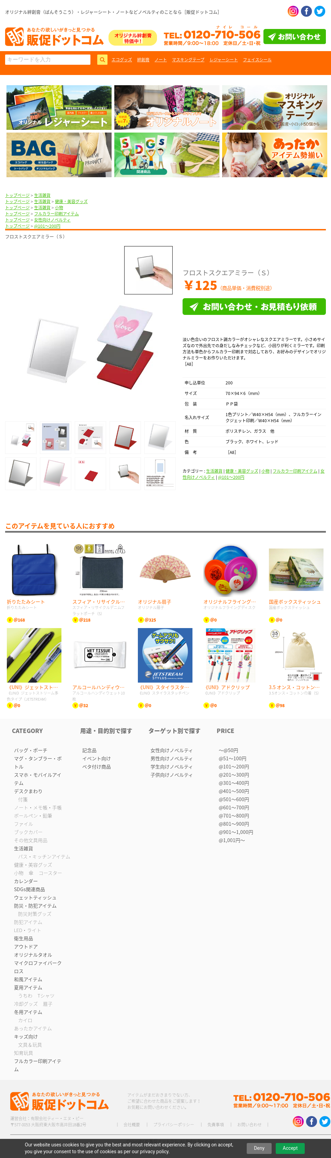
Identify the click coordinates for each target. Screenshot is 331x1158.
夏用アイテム (28, 987)
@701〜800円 (234, 815)
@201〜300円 (234, 774)
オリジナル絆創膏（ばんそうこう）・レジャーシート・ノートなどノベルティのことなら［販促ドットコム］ (113, 12)
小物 (59, 207)
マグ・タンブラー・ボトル (38, 762)
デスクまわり (28, 791)
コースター (50, 872)
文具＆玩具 (30, 1044)
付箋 (23, 799)
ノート (161, 60)
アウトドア (26, 946)
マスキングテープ (188, 60)
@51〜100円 (232, 758)
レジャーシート (224, 60)
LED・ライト (27, 930)
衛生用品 (23, 938)
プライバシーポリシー (173, 1125)
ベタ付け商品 (96, 766)
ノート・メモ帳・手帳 (38, 807)
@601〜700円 (234, 807)
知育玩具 (23, 1052)
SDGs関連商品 (29, 889)
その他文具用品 (30, 840)
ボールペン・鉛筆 (33, 815)
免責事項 (215, 1125)
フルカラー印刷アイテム (56, 214)
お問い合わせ (249, 1125)
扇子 (48, 1003)
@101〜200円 (47, 226)
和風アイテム (28, 979)
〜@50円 (228, 750)
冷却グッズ (26, 1003)
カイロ (25, 1020)
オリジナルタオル (33, 954)
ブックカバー (28, 831)
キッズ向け (26, 1036)
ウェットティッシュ (35, 897)
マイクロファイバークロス (38, 966)
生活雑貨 (42, 195)
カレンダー (26, 881)
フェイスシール (257, 60)
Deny (259, 1148)
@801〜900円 (234, 823)
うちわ (25, 995)
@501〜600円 (234, 799)
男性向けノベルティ (171, 758)
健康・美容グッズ (71, 201)
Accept (290, 1148)
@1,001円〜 (232, 840)
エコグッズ (122, 60)
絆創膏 (143, 60)
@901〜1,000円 (236, 831)
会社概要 (132, 1125)
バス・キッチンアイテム (44, 856)
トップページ (17, 195)
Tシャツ (46, 995)
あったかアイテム (33, 1028)
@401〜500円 (234, 791)
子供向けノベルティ (171, 774)
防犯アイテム (28, 921)
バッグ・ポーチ (30, 750)
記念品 (89, 750)
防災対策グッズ (35, 913)
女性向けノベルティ (52, 220)
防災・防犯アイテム (35, 905)
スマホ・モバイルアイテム (37, 778)
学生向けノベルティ (171, 766)
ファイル (23, 823)
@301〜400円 (234, 782)
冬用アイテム (28, 1011)
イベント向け (96, 758)
